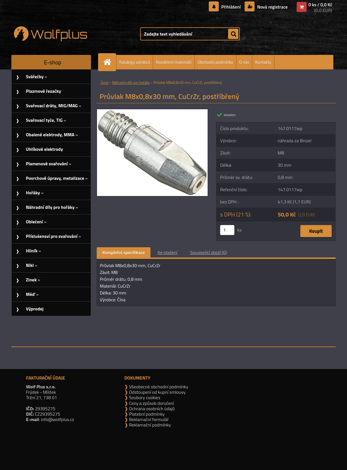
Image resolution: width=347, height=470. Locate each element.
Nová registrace (272, 6)
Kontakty (263, 62)
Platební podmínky (146, 414)
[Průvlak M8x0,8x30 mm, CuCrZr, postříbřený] (152, 111)
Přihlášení (231, 6)
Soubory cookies (144, 397)
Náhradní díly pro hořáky (131, 82)
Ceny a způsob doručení (151, 403)
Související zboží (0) (208, 252)
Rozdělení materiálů (173, 62)
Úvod (104, 82)
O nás (244, 62)
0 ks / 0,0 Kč (320, 4)
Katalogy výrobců (134, 62)
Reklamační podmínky (149, 424)
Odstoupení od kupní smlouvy (156, 392)
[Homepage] (109, 62)
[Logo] (50, 34)
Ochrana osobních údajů (151, 408)
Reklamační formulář (148, 419)
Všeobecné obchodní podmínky (158, 386)
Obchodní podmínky (215, 62)
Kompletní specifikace (123, 252)
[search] (233, 34)
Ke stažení (167, 252)
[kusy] (227, 230)
